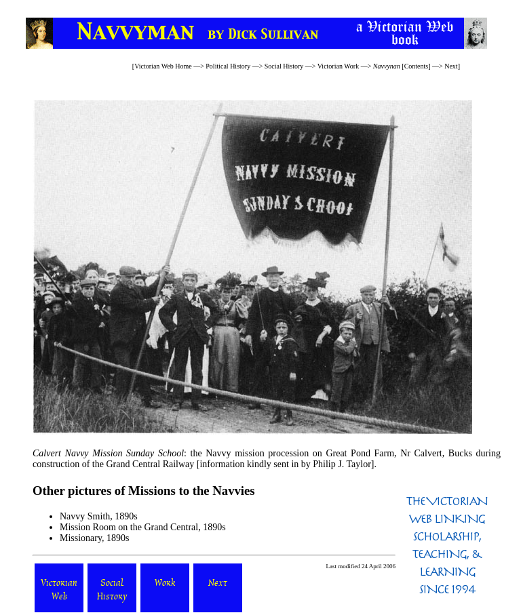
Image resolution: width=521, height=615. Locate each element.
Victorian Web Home (163, 66)
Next (450, 66)
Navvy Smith (85, 516)
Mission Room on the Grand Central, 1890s (143, 527)
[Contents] (402, 66)
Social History (284, 66)
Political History (228, 66)
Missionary (81, 538)
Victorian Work (338, 66)
